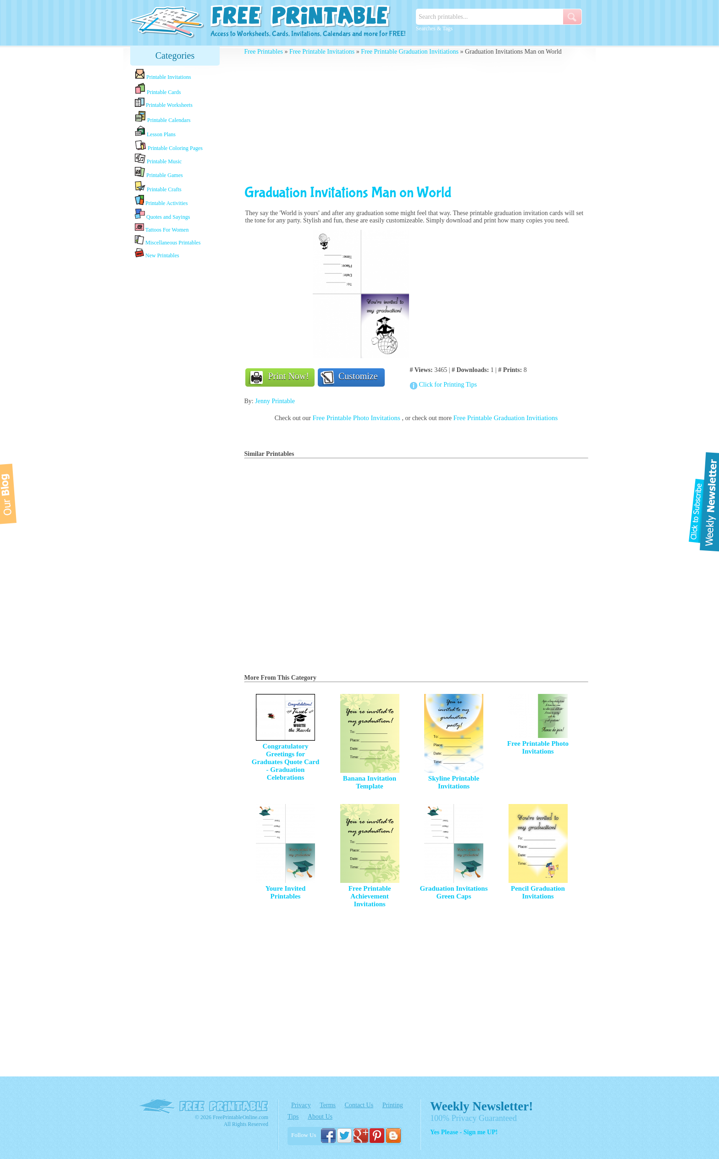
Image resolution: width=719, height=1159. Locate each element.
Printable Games (159, 172)
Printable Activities (161, 200)
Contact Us (359, 1105)
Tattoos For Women (161, 227)
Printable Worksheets (164, 103)
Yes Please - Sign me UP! (464, 1132)
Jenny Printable (275, 401)
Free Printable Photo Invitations (357, 417)
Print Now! (288, 376)
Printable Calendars (162, 117)
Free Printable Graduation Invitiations (410, 51)
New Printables (157, 253)
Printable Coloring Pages (169, 145)
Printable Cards (158, 89)
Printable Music (158, 159)
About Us (320, 1116)
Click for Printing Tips (448, 384)
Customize (358, 376)
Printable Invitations (163, 74)
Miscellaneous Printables (167, 240)
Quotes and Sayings (162, 214)
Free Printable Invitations (321, 51)
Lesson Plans (155, 132)
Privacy (301, 1105)
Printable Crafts (158, 187)
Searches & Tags (434, 28)
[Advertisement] (175, 405)
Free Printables (263, 51)
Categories (175, 55)
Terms (328, 1105)
